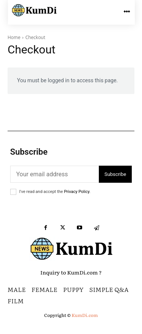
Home (14, 37)
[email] (54, 174)
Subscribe (115, 174)
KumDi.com (85, 315)
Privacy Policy (76, 191)
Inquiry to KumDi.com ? (71, 272)
